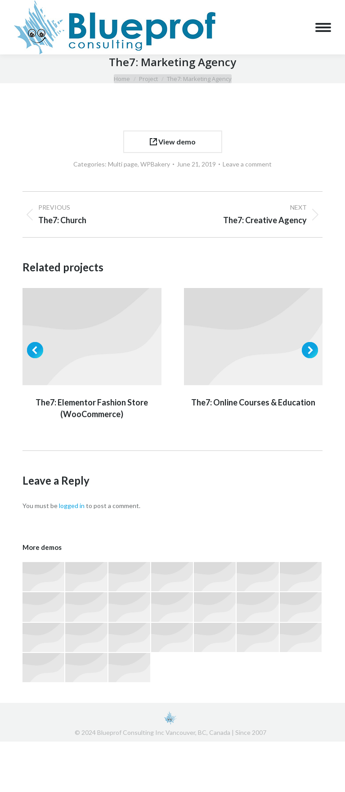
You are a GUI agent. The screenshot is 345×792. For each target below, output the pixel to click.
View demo (173, 141)
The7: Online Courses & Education (253, 402)
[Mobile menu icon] (323, 27)
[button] (35, 350)
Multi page (123, 164)
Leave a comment (247, 164)
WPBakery (155, 164)
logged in (72, 505)
